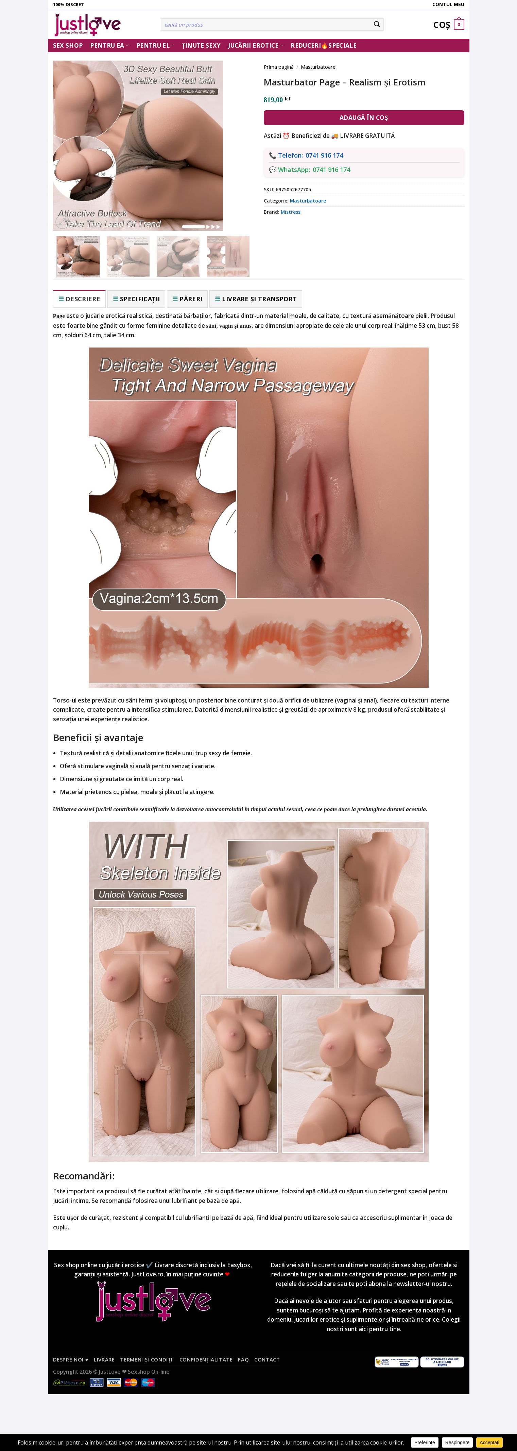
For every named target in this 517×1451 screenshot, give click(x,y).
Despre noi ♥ (71, 1359)
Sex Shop (68, 45)
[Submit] (376, 24)
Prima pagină (279, 66)
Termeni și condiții (147, 1359)
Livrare (104, 1359)
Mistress (290, 212)
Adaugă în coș (364, 118)
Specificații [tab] (140, 299)
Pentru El (155, 45)
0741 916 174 (324, 155)
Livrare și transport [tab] (259, 299)
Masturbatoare (318, 66)
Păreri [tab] (190, 299)
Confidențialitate (206, 1359)
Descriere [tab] (83, 299)
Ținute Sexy (201, 45)
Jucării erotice (255, 45)
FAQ (243, 1359)
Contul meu (448, 4)
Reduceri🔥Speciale (324, 45)
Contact (267, 1359)
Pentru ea (109, 45)
